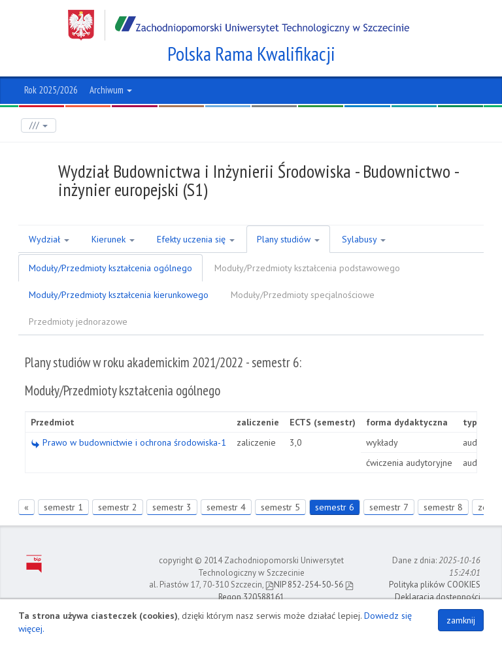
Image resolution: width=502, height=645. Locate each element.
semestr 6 (334, 507)
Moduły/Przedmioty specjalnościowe (303, 295)
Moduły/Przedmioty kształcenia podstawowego (307, 268)
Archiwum (111, 90)
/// (38, 125)
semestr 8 (443, 507)
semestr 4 (226, 507)
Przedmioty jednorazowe (78, 321)
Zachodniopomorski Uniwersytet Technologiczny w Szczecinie (238, 25)
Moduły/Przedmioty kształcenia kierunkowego (119, 295)
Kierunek (113, 239)
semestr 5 (280, 507)
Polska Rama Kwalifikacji (251, 53)
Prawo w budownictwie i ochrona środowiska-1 (128, 442)
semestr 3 (172, 507)
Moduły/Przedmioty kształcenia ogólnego (110, 268)
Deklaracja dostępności (437, 597)
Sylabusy (364, 239)
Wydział (49, 239)
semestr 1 (63, 507)
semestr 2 (117, 507)
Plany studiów (288, 239)
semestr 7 (389, 507)
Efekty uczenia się (196, 239)
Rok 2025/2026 (51, 90)
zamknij (460, 620)
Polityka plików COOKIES (434, 584)
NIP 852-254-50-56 (304, 584)
